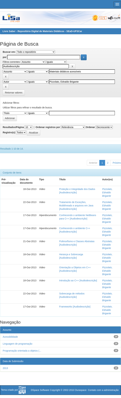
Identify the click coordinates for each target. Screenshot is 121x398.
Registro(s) (9, 132)
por (5, 57)
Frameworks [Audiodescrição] (74, 306)
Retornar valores (14, 92)
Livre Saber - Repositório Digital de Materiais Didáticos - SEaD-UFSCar (42, 31)
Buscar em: (9, 52)
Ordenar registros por (48, 127)
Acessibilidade (10, 336)
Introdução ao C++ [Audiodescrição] (78, 280)
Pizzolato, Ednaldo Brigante (107, 192)
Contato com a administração (103, 390)
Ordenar (90, 127)
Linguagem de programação (17, 343)
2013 (5, 368)
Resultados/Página (13, 127)
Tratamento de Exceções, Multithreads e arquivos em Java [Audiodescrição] (76, 205)
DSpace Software (40, 390)
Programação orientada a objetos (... (22, 350)
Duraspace (81, 390)
